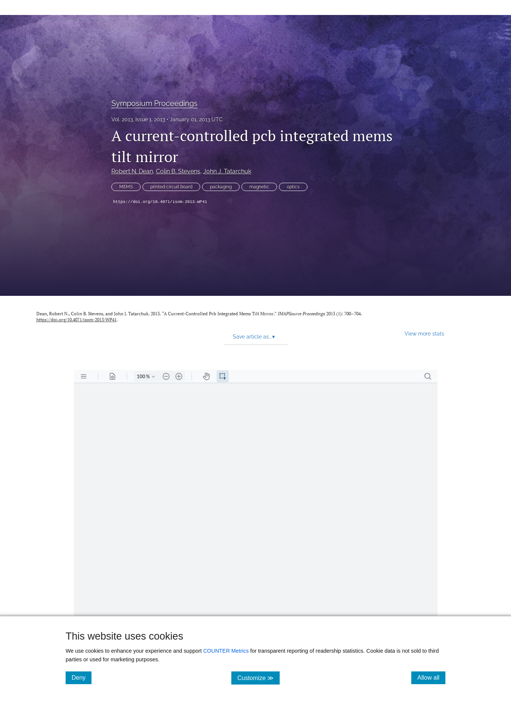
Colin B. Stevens (178, 171)
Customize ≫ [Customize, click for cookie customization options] (258, 677)
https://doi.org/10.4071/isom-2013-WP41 (160, 202)
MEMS (126, 186)
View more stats (424, 333)
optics (293, 186)
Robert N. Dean (132, 171)
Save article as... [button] (254, 337)
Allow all (431, 677)
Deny (81, 677)
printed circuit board (171, 186)
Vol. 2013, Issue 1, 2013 (138, 119)
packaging (221, 186)
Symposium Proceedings (154, 103)
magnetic (259, 186)
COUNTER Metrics (226, 651)
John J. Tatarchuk (227, 171)
